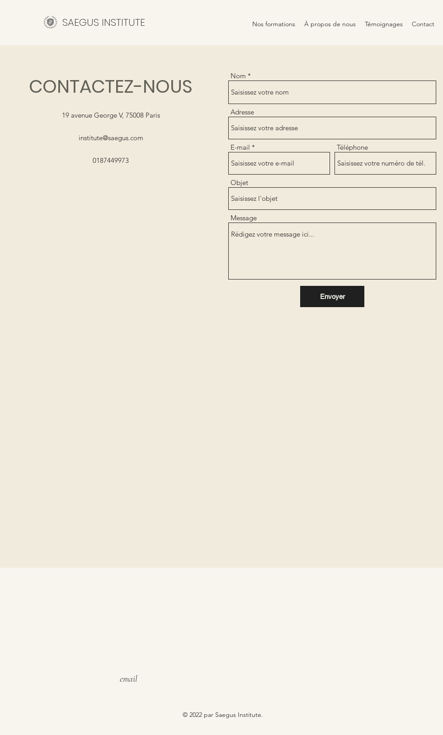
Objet (239, 182)
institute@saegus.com (111, 137)
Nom (238, 75)
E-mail (240, 147)
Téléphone (352, 147)
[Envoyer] (332, 296)
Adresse (242, 112)
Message (244, 217)
